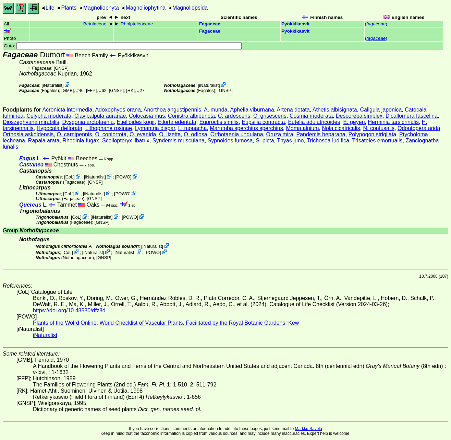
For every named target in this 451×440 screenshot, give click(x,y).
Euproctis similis (219, 122)
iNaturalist (52, 85)
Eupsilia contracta (263, 122)
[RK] (130, 90)
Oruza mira (279, 134)
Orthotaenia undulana (236, 134)
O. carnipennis (74, 134)
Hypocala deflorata (59, 128)
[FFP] (91, 90)
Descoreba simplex (359, 116)
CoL (69, 177)
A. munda (215, 110)
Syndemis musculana (179, 140)
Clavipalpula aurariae (100, 116)
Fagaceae (209, 23)
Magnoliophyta (101, 8)
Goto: (123, 45)
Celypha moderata (48, 116)
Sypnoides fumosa (230, 140)
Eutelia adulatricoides (314, 122)
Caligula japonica (381, 110)
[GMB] (67, 90)
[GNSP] (61, 68)
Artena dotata (293, 110)
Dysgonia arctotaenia (87, 122)
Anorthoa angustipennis (172, 110)
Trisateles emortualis (377, 140)
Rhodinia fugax (80, 140)
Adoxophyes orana (118, 110)
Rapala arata (44, 140)
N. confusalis (378, 128)
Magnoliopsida (190, 8)
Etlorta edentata (177, 122)
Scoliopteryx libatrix (125, 140)
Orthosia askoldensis (28, 134)
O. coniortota (110, 134)
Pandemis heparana (320, 134)
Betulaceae (95, 23)
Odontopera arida (419, 128)
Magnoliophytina (146, 8)
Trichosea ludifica (328, 140)
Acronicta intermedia (67, 110)
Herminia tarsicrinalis (393, 122)
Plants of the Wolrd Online (65, 323)
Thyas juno (290, 140)
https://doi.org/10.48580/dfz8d (69, 310)
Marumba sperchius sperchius (246, 128)
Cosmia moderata (311, 116)
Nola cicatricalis (341, 128)
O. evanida (143, 134)
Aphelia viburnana (252, 110)
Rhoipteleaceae (137, 23)
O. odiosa (195, 134)
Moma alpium (302, 128)
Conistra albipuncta (191, 116)
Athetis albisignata (335, 110)
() (376, 23)
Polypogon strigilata (373, 134)
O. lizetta (170, 134)
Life (50, 8)
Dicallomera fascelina (412, 116)
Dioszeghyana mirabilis (31, 122)
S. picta (265, 140)
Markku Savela (308, 428)
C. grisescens (270, 116)
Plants (68, 8)
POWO (124, 177)
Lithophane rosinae (108, 128)
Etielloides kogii (136, 122)
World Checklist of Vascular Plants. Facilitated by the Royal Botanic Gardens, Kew (199, 323)
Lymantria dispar (155, 128)
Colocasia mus (147, 116)
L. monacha (192, 128)
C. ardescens (234, 116)
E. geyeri (354, 122)
